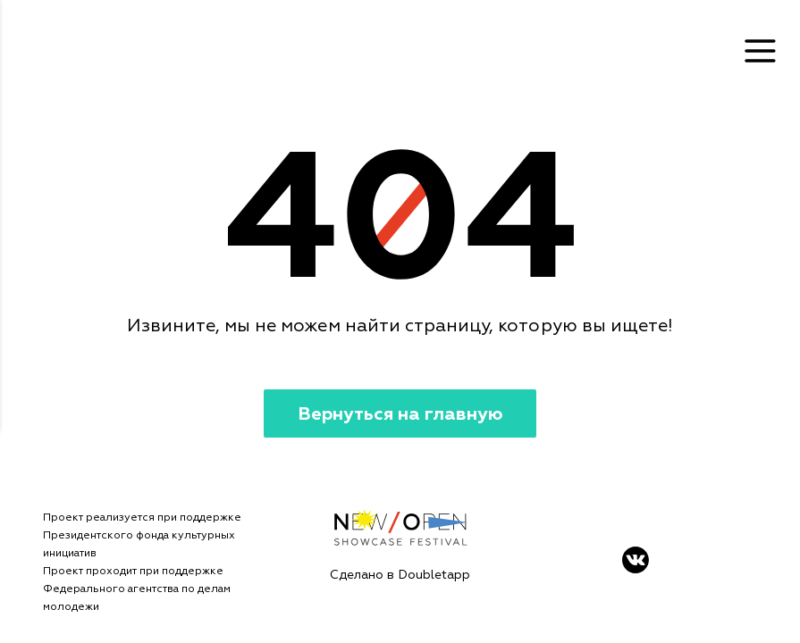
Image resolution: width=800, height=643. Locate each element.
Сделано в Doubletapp (400, 574)
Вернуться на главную (400, 414)
